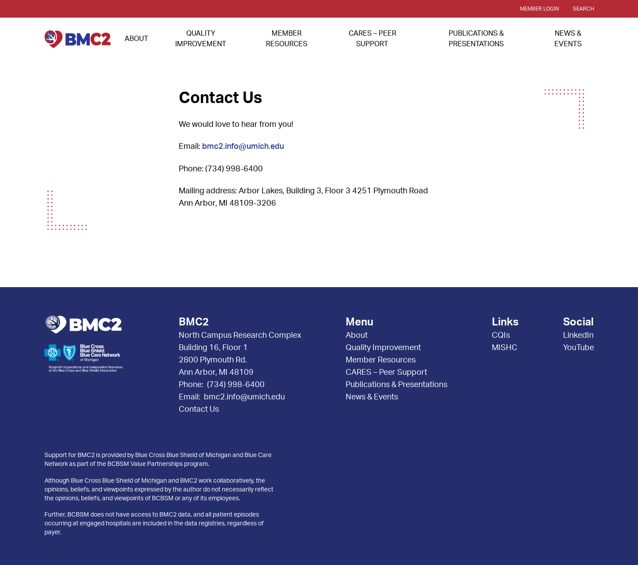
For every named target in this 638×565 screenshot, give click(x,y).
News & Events (372, 397)
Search (583, 8)
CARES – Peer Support (386, 373)
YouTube (578, 348)
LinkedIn (578, 336)
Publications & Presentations (396, 385)
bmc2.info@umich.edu (243, 147)
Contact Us (199, 410)
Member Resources (381, 360)
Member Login (539, 8)
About (136, 38)
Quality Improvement (383, 348)
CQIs (501, 336)
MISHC (504, 348)
